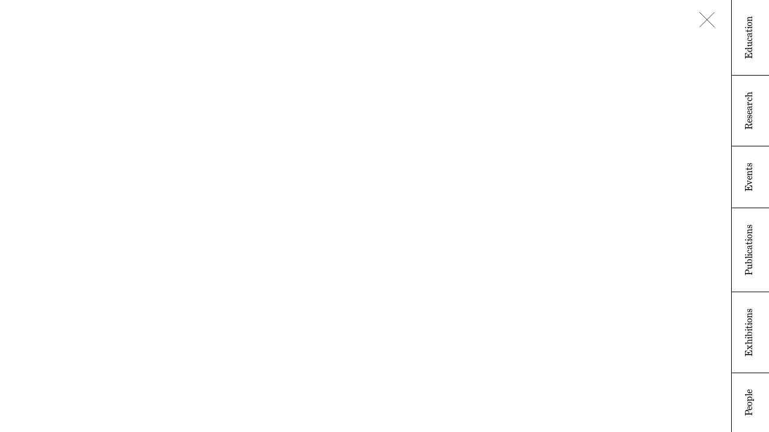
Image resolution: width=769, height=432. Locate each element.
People (749, 402)
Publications (749, 249)
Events (749, 177)
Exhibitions (749, 332)
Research (749, 111)
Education (749, 37)
